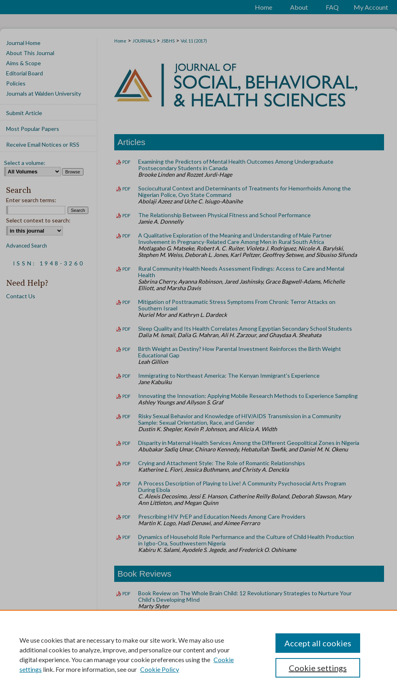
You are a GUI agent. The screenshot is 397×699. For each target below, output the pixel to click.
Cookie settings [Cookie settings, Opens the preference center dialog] (318, 668)
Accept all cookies (317, 643)
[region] (198, 654)
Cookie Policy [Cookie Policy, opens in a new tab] (159, 669)
